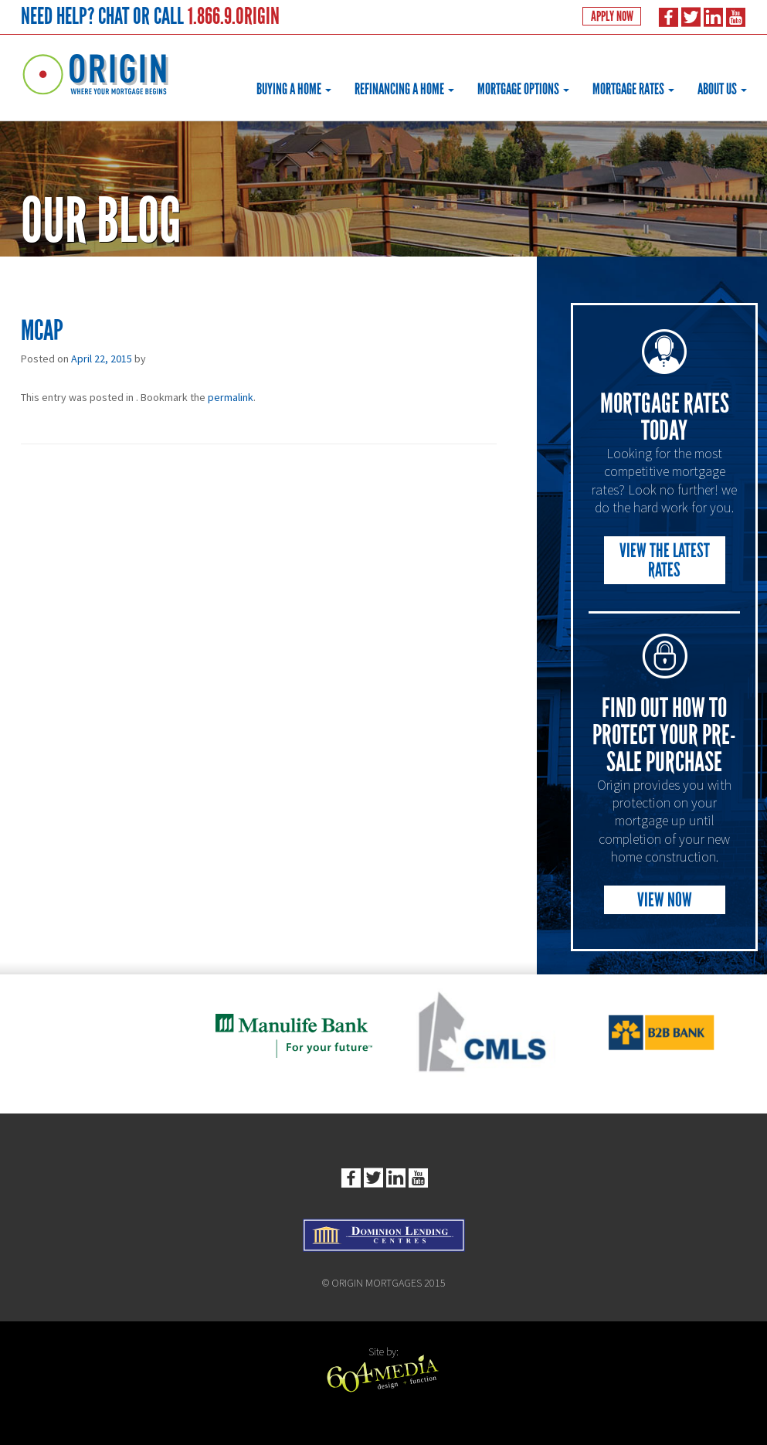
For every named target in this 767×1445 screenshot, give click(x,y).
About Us (722, 89)
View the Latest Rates (664, 560)
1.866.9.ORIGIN (234, 16)
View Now (664, 900)
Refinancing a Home (404, 89)
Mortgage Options (523, 89)
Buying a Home (293, 89)
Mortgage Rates (633, 89)
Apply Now (610, 17)
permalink (230, 397)
